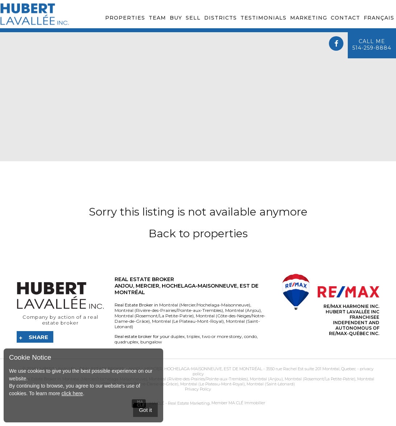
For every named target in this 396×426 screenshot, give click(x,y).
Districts (220, 17)
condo (250, 336)
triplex (193, 336)
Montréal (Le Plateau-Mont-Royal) (187, 321)
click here (72, 393)
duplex (178, 336)
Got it (145, 410)
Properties (125, 17)
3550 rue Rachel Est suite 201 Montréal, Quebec (311, 368)
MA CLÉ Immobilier (246, 403)
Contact (345, 17)
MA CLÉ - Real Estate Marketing (170, 403)
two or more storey (221, 336)
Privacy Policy (198, 389)
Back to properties (198, 233)
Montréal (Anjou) (242, 310)
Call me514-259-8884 (371, 44)
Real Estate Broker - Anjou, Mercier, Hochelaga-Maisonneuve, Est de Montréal (170, 368)
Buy (176, 17)
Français (379, 17)
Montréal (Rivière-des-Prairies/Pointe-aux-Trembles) (169, 310)
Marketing (308, 17)
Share (38, 337)
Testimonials (263, 17)
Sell (193, 17)
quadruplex (126, 341)
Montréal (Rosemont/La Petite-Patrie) (154, 315)
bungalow (150, 341)
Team (157, 17)
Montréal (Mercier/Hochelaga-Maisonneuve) (204, 305)
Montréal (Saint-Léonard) (270, 384)
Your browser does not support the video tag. (198, 97)
